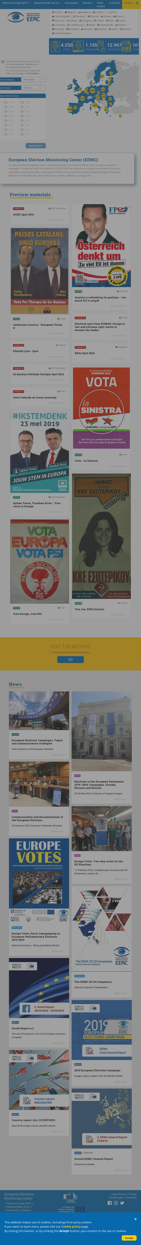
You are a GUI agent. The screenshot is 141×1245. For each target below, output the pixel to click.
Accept (129, 1238)
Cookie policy (71, 1226)
